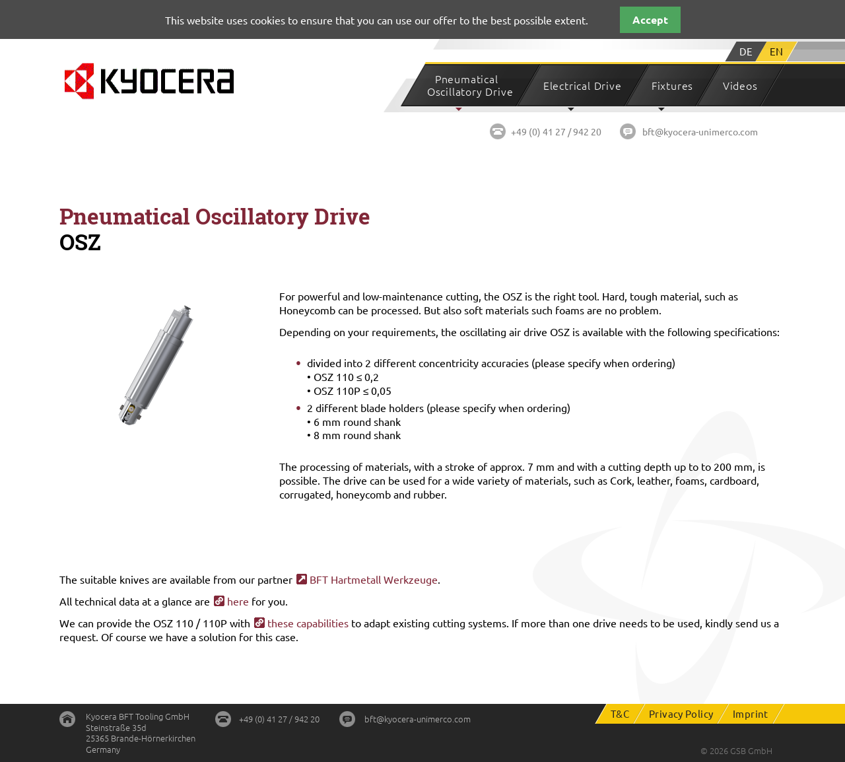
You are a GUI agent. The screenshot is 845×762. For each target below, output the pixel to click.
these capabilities (308, 622)
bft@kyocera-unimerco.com (700, 131)
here (238, 600)
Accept (650, 19)
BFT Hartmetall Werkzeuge (374, 579)
